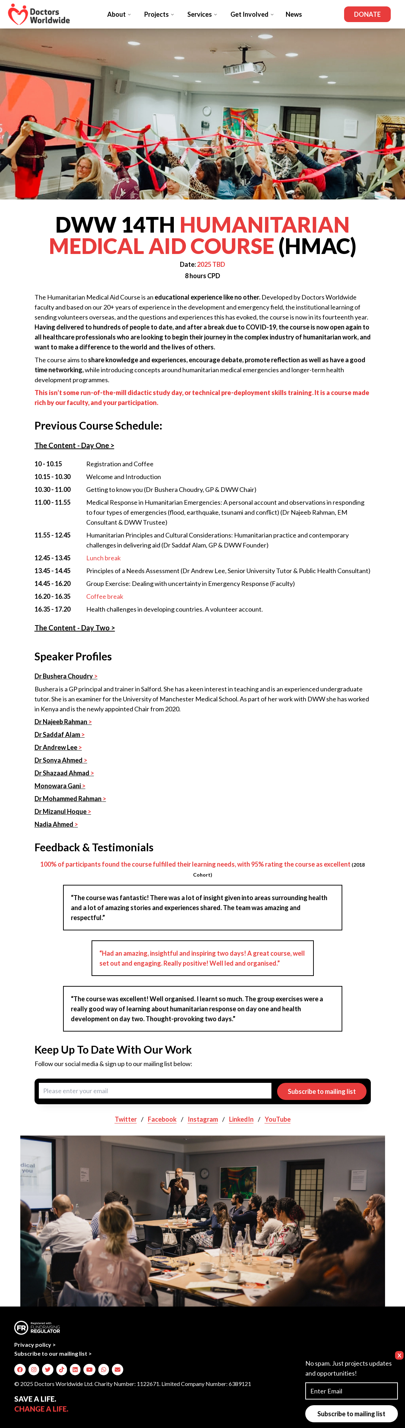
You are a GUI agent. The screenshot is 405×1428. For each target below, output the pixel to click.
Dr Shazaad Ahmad (64, 773)
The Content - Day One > (74, 445)
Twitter (126, 1119)
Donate (367, 14)
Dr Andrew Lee (58, 747)
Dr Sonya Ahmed (61, 760)
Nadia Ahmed (56, 824)
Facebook (162, 1119)
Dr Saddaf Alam (60, 734)
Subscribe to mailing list (322, 1091)
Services (202, 14)
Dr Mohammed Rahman (70, 799)
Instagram (203, 1119)
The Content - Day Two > (75, 627)
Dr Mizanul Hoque (63, 811)
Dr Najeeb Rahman (63, 722)
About (119, 14)
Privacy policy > (35, 1344)
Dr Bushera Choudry (66, 676)
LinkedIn (241, 1119)
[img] (20, 1369)
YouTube (278, 1119)
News (294, 14)
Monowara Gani (60, 786)
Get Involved (252, 14)
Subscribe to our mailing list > (53, 1353)
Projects (159, 14)
